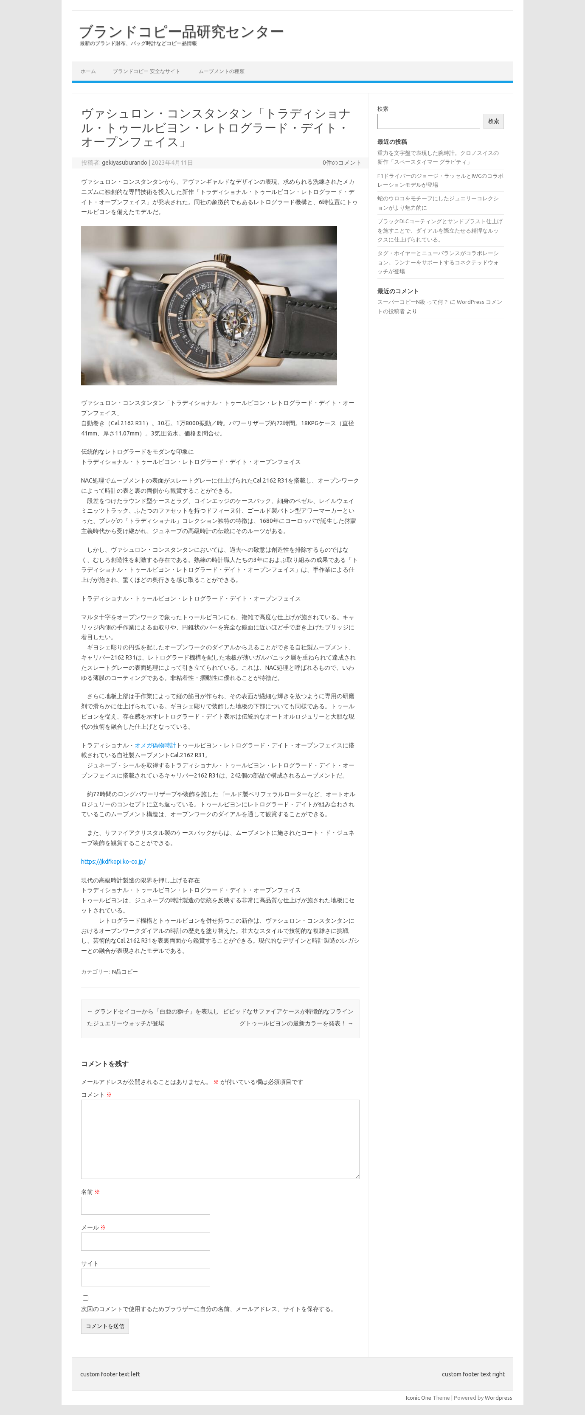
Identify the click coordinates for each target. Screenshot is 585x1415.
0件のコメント (342, 162)
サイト (90, 1263)
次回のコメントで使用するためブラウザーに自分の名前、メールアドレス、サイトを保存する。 (209, 1309)
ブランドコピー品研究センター (181, 31)
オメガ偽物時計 (155, 745)
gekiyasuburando (124, 162)
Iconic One (418, 1398)
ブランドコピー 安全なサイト (146, 71)
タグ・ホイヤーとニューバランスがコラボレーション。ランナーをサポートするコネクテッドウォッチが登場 (438, 262)
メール (93, 1227)
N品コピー (125, 971)
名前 (90, 1191)
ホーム (88, 71)
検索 (382, 109)
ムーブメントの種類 (222, 71)
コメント (96, 1094)
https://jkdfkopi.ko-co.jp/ (113, 861)
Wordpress (498, 1398)
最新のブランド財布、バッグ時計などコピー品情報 (138, 43)
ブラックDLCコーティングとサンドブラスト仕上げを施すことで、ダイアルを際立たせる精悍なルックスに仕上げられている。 (440, 230)
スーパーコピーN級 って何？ (413, 302)
